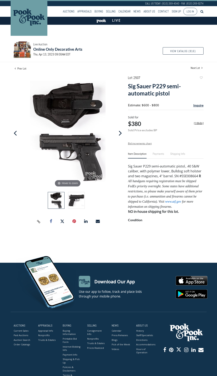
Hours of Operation (141, 351)
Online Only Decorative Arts (57, 49)
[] (199, 123)
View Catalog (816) (183, 51)
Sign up (176, 11)
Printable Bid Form (70, 340)
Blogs (114, 339)
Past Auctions (21, 335)
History (140, 330)
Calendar (124, 11)
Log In (190, 11)
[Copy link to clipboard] (38, 221)
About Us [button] (149, 11)
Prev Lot (20, 68)
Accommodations (145, 344)
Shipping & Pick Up (71, 361)
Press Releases (120, 335)
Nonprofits (44, 335)
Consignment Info (94, 332)
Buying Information (69, 332)
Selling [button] (111, 11)
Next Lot (197, 68)
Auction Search (22, 339)
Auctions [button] (69, 11)
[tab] (137, 155)
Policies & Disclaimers (69, 369)
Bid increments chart (140, 143)
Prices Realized (95, 347)
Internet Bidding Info (71, 348)
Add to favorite (201, 78)
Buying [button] (99, 11)
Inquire (198, 105)
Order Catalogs (22, 344)
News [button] (137, 11)
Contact (163, 11)
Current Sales (21, 330)
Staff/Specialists (144, 335)
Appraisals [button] (84, 11)
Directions (141, 339)
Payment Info (70, 354)
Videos (115, 349)
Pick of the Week (121, 344)
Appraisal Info (45, 330)
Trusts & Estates (47, 339)
